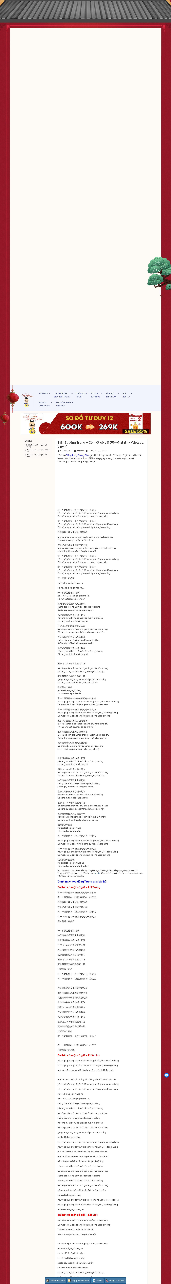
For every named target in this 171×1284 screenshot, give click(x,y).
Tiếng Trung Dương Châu (78, 455)
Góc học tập (126, 395)
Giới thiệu (43, 394)
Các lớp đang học (95, 395)
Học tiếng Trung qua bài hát (97, 451)
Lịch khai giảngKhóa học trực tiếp (62, 395)
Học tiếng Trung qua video (63, 404)
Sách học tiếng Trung (111, 395)
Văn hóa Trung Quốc (44, 404)
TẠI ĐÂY (96, 873)
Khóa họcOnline (81, 395)
